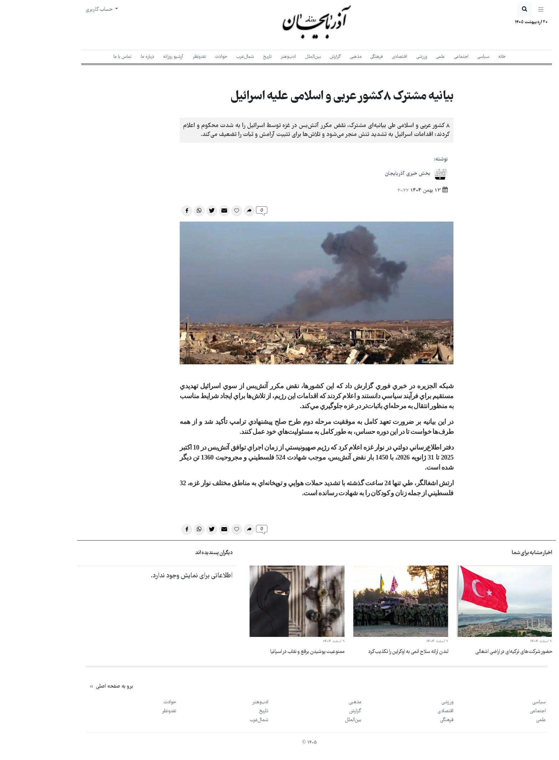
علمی (403, 57)
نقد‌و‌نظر (162, 57)
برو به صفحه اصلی (76, 686)
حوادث (184, 57)
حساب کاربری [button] (62, 10)
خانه (464, 57)
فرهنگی (339, 57)
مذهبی (318, 57)
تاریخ (230, 57)
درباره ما (110, 57)
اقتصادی (362, 57)
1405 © (272, 742)
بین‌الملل (276, 57)
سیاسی (446, 57)
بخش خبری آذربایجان (379, 174)
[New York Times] (484, 679)
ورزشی (384, 57)
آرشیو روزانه (136, 57)
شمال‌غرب (208, 57)
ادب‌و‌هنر (251, 57)
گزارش (298, 57)
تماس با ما (85, 57)
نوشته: (404, 159)
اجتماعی (424, 57)
